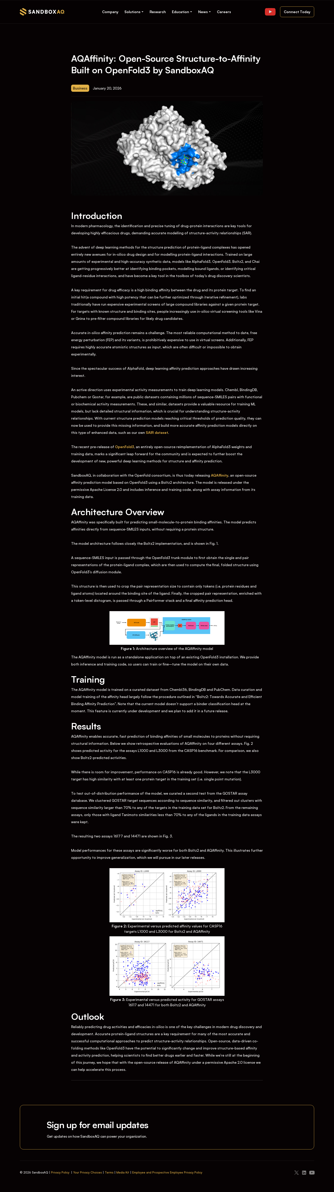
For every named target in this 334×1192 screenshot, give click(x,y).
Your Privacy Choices (87, 1172)
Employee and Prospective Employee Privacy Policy (167, 1172)
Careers (224, 12)
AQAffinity (219, 475)
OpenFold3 (124, 447)
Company (110, 12)
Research (158, 12)
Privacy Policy (60, 1172)
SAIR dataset (157, 432)
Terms (109, 1172)
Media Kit (122, 1172)
